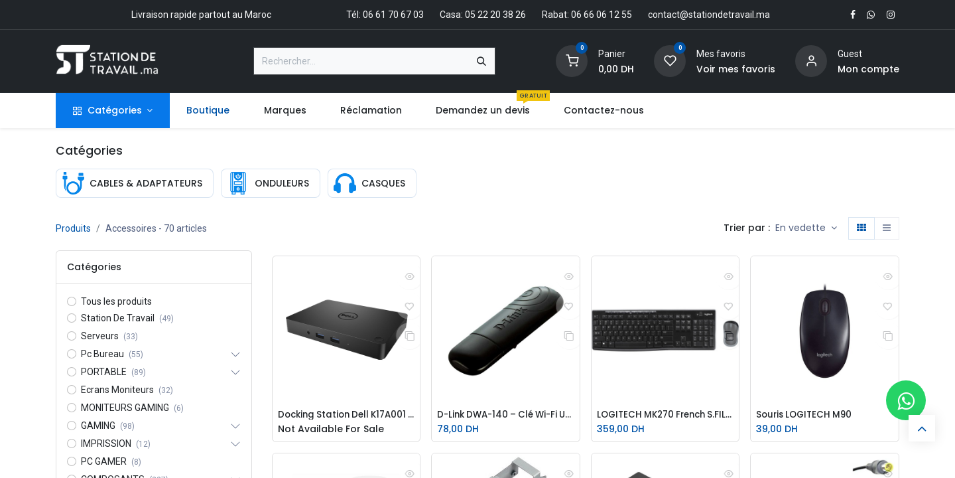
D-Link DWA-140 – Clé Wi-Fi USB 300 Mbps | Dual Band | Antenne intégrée (505, 415)
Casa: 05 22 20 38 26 (483, 14)
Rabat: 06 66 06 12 (580, 14)
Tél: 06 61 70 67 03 (385, 14)
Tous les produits (116, 301)
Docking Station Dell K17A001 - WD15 (346, 415)
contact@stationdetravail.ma (709, 14)
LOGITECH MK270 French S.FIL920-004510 (665, 415)
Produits (73, 228)
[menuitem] (208, 110)
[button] (806, 228)
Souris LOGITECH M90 (807, 415)
